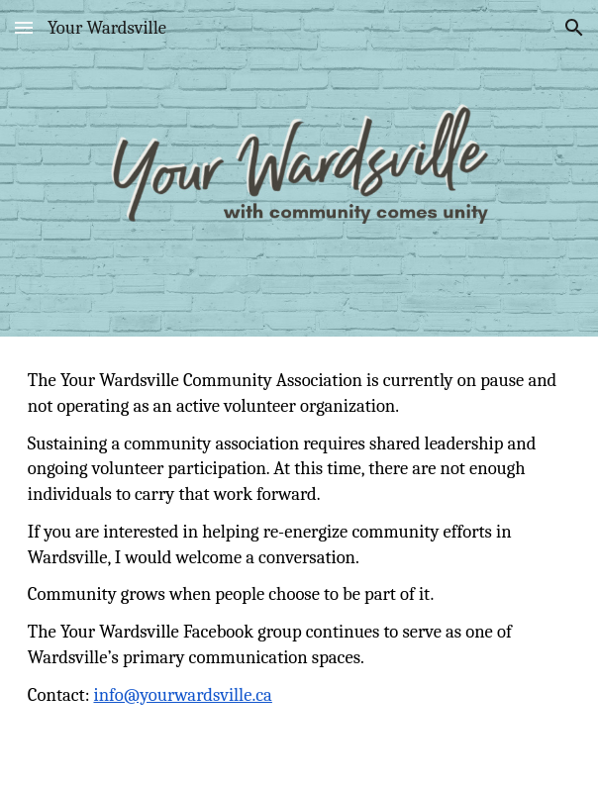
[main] (299, 561)
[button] (24, 27)
